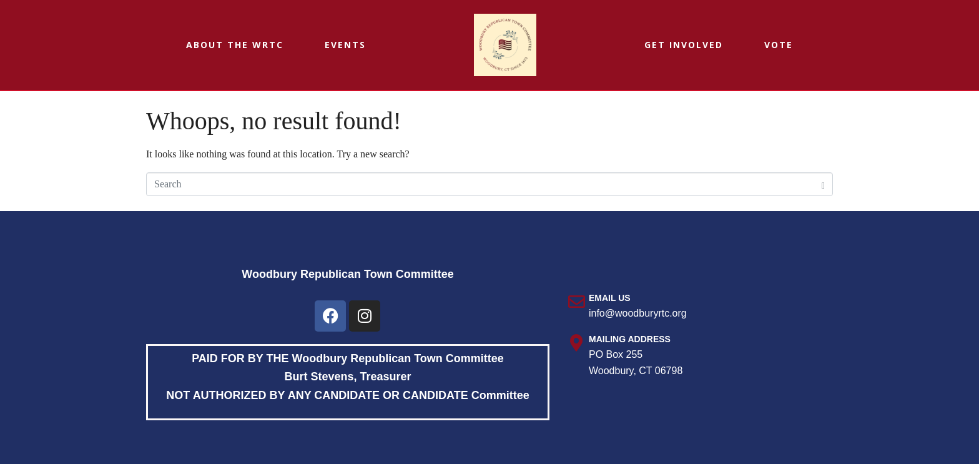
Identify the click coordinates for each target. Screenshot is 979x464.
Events (345, 45)
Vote (778, 45)
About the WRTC (234, 45)
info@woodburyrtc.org (638, 313)
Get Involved (683, 45)
